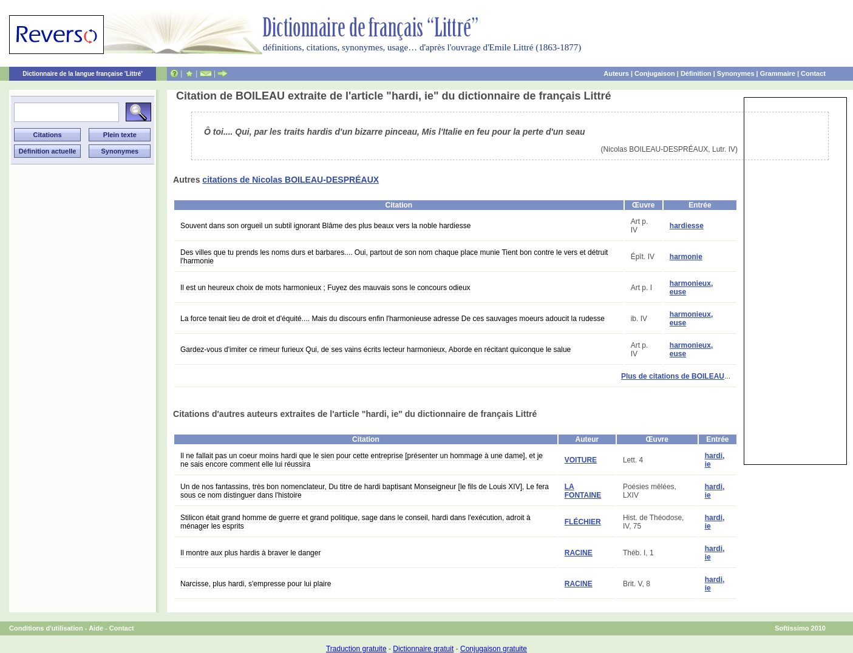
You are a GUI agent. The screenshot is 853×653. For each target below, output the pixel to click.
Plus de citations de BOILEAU (672, 376)
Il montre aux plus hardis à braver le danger (250, 553)
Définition (696, 73)
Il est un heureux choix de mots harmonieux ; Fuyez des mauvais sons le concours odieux (325, 287)
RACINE (579, 553)
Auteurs (616, 73)
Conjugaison (654, 73)
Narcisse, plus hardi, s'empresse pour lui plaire (255, 584)
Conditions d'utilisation (46, 628)
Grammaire (777, 73)
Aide (96, 628)
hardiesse (687, 226)
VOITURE (581, 460)
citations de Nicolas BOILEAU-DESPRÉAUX (290, 179)
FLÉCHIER (583, 522)
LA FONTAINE (583, 490)
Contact (813, 73)
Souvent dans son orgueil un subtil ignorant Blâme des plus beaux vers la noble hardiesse (325, 226)
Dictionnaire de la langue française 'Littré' (82, 73)
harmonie (686, 256)
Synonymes (736, 73)
